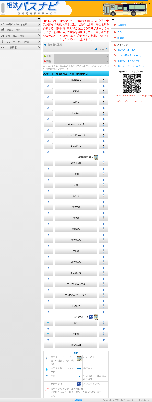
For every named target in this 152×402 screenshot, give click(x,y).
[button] (48, 80)
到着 (47, 61)
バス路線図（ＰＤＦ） (127, 55)
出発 (47, 56)
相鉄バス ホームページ (126, 49)
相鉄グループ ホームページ (128, 66)
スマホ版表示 (76, 400)
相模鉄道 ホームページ (126, 60)
